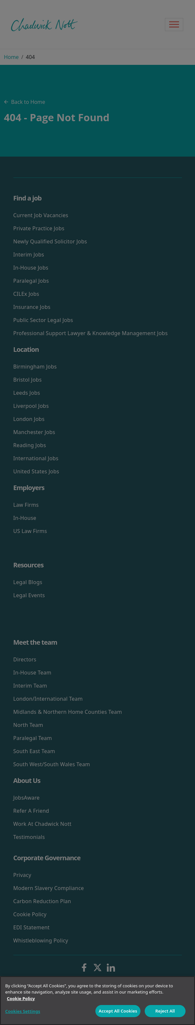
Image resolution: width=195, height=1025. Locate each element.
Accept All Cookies (118, 1011)
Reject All (165, 1011)
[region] (97, 1000)
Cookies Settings (22, 1011)
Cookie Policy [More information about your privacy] (21, 998)
